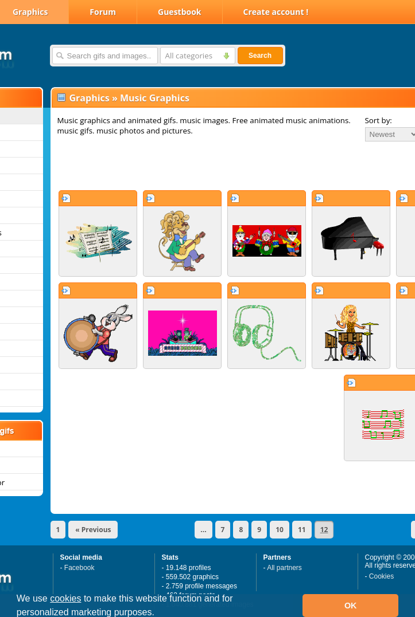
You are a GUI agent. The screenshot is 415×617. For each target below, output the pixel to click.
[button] (158, 613)
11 (302, 530)
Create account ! (276, 11)
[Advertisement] (199, 165)
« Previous (93, 530)
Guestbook (179, 11)
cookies (65, 598)
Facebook (79, 568)
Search (260, 56)
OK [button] (350, 605)
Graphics (89, 98)
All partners (284, 568)
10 (280, 530)
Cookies (381, 576)
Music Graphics (154, 98)
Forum (103, 11)
